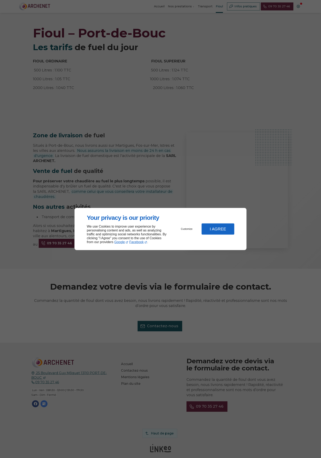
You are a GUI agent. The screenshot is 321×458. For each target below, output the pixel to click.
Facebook (136, 242)
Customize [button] (187, 229)
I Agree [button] (218, 229)
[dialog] (160, 229)
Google (119, 242)
